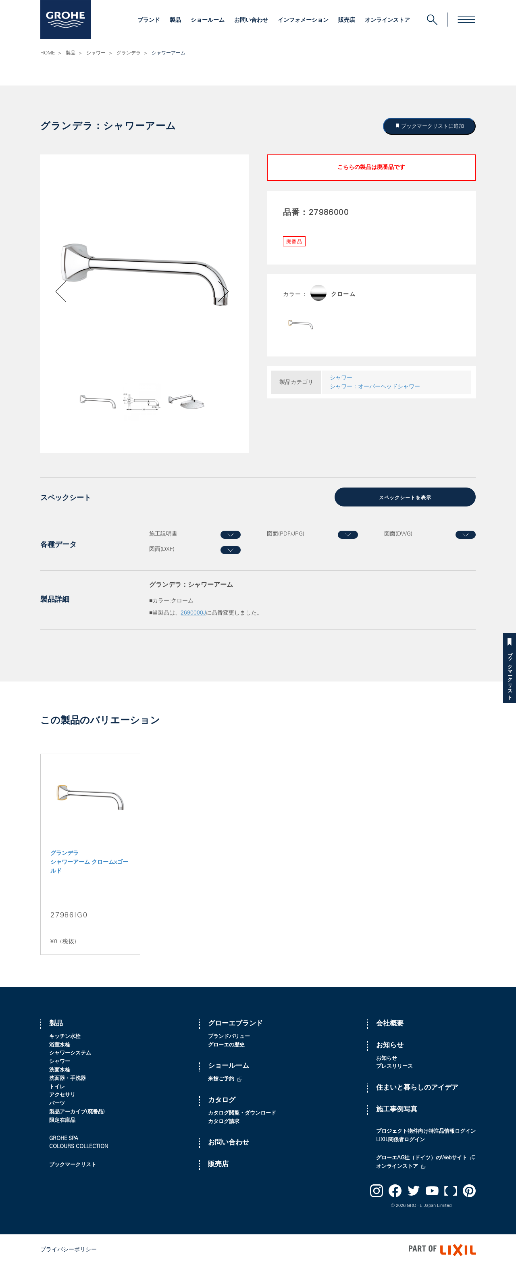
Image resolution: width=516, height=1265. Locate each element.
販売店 (346, 20)
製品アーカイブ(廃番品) (77, 1111)
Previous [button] (83, 406)
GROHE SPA (63, 1138)
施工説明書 (163, 533)
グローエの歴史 (226, 1044)
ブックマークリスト (509, 673)
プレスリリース (394, 1066)
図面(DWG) (398, 533)
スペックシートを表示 (405, 497)
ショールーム (208, 20)
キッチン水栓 (65, 1036)
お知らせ (390, 1045)
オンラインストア (387, 20)
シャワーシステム (70, 1053)
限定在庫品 (62, 1120)
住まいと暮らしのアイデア (417, 1087)
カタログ (221, 1099)
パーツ (57, 1103)
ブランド (148, 20)
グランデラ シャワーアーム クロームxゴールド (89, 862)
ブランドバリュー (229, 1036)
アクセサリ (62, 1094)
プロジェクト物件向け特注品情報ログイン (426, 1131)
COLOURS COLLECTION (78, 1146)
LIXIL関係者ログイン (400, 1139)
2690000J (193, 613)
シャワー (96, 53)
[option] (144, 275)
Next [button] (202, 406)
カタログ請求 (223, 1121)
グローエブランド (235, 1023)
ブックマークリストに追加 (432, 126)
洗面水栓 (59, 1069)
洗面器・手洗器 (67, 1078)
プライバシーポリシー (68, 1249)
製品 (175, 20)
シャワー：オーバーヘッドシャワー (375, 387)
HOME (47, 53)
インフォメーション (303, 20)
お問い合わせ (251, 20)
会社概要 (390, 1023)
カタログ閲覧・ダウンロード (242, 1112)
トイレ (57, 1086)
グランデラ (129, 53)
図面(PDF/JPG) (285, 533)
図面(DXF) (162, 549)
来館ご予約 (221, 1078)
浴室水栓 (59, 1044)
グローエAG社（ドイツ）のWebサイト (421, 1157)
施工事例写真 (396, 1109)
